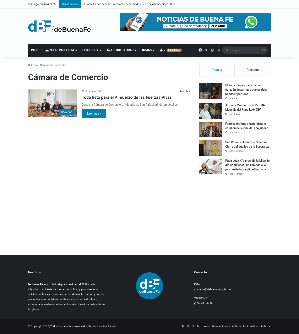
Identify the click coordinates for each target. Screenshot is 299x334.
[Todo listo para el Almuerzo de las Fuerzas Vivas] (52, 103)
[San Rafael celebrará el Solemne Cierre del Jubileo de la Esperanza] (210, 148)
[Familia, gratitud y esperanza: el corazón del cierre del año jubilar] (210, 129)
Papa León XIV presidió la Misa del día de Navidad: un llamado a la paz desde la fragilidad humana (247, 165)
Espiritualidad (120, 50)
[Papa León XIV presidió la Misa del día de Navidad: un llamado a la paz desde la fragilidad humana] (210, 166)
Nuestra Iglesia (59, 50)
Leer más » (94, 113)
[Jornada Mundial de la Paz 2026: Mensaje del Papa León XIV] (210, 111)
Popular (217, 70)
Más (147, 50)
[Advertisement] (235, 215)
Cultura (90, 50)
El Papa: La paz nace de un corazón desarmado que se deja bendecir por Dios (129, 4)
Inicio (35, 50)
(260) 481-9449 (203, 303)
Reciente (253, 70)
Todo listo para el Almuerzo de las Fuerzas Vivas (127, 97)
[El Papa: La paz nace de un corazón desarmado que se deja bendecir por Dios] (210, 91)
